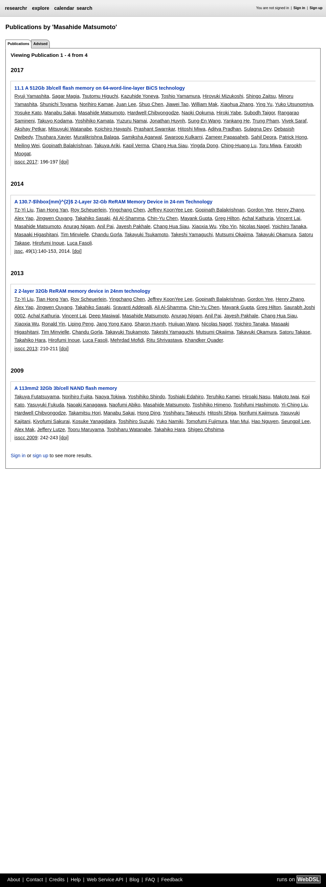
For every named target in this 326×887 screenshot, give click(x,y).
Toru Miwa (270, 145)
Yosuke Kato (27, 112)
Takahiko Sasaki (92, 218)
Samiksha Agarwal (142, 137)
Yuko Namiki (169, 421)
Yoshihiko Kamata (94, 121)
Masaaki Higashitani (36, 234)
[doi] (63, 161)
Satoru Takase (294, 332)
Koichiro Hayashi (113, 129)
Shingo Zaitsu (261, 96)
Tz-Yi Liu (23, 210)
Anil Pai (105, 226)
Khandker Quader (204, 340)
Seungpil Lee (295, 421)
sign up (40, 455)
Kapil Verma (136, 145)
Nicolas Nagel (254, 226)
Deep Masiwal (104, 315)
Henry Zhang (290, 210)
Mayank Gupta (196, 218)
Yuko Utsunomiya (294, 104)
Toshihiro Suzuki (136, 421)
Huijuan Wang (183, 324)
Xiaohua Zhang (236, 104)
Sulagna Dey (257, 129)
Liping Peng (81, 324)
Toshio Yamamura (180, 96)
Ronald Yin (53, 324)
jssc (18, 251)
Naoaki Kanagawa (86, 404)
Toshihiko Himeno (211, 404)
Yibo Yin (228, 226)
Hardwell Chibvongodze (153, 112)
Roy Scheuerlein (89, 210)
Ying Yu (264, 104)
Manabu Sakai (59, 112)
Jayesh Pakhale (133, 226)
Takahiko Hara (29, 340)
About (13, 879)
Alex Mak (24, 429)
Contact (34, 879)
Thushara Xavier (53, 137)
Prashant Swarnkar (154, 129)
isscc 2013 (25, 348)
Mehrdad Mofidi (127, 340)
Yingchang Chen (127, 210)
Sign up (316, 8)
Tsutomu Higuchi (100, 96)
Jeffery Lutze (51, 429)
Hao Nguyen (265, 421)
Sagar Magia (66, 96)
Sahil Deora (263, 137)
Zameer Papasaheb (226, 137)
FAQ (150, 879)
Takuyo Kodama (54, 121)
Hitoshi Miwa (191, 129)
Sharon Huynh (150, 324)
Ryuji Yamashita (31, 96)
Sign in (299, 8)
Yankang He (236, 121)
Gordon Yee (260, 210)
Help (76, 879)
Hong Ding (148, 413)
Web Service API (105, 879)
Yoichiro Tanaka (289, 226)
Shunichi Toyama (58, 104)
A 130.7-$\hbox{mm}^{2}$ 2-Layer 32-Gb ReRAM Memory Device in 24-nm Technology (113, 201)
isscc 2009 (25, 437)
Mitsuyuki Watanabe (70, 129)
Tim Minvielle (75, 234)
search (84, 8)
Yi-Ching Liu (294, 404)
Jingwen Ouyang (54, 218)
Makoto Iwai (286, 396)
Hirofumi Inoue (48, 243)
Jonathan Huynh (167, 121)
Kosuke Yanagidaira (93, 421)
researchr (16, 8)
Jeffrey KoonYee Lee (170, 210)
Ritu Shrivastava (164, 340)
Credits (57, 879)
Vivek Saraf (294, 121)
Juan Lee (126, 104)
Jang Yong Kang (114, 324)
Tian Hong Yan (52, 210)
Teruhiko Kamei (223, 396)
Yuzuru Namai (131, 121)
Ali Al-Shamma (129, 218)
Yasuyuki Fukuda (45, 404)
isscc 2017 (25, 161)
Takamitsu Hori (84, 413)
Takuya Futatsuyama (36, 396)
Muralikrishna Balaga (96, 137)
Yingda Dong (204, 145)
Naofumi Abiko (124, 404)
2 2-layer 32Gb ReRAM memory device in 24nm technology (82, 291)
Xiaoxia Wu (204, 226)
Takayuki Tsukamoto (146, 234)
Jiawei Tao (177, 104)
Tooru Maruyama (86, 429)
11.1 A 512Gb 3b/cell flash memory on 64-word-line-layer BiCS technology (99, 88)
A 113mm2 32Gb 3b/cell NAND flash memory (65, 388)
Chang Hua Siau (170, 145)
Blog (134, 879)
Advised (40, 44)
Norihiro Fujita (77, 396)
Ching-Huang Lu (238, 145)
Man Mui (239, 421)
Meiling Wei (26, 145)
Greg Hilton (227, 218)
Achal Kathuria (258, 218)
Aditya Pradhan (224, 129)
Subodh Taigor (259, 112)
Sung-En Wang (204, 121)
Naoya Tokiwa (110, 396)
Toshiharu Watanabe (129, 429)
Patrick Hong (293, 137)
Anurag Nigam (78, 226)
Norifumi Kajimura (258, 413)
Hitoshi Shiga (222, 413)
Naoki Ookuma (197, 112)
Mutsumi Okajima (234, 234)
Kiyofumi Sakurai (51, 421)
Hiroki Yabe (229, 112)
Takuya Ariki (107, 145)
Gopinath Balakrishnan (67, 145)
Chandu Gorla (106, 234)
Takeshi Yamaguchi (192, 234)
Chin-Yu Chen (162, 218)
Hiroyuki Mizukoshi (223, 96)
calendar (64, 8)
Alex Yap (23, 218)
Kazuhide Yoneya (139, 96)
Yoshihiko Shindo (146, 396)
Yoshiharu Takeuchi (184, 413)
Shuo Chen (151, 104)
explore (40, 8)
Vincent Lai (288, 218)
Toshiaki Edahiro (186, 396)
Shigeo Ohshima (206, 429)
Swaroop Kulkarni (184, 137)
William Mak (204, 104)
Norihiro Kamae (96, 104)
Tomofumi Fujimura (206, 421)
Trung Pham (266, 121)
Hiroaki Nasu (256, 396)
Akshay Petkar (29, 129)
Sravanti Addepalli (132, 307)
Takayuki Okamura (276, 234)
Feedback (171, 879)
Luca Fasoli (79, 243)
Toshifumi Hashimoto (256, 404)
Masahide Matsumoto (101, 112)
